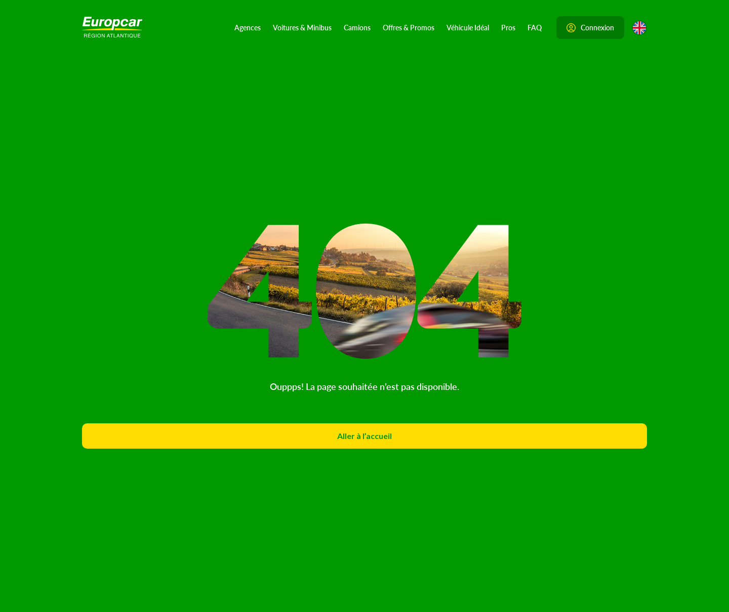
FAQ (535, 27)
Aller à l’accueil (364, 436)
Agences (247, 27)
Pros (508, 27)
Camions (357, 27)
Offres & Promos (408, 27)
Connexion (590, 27)
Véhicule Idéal (468, 27)
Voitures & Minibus (302, 27)
